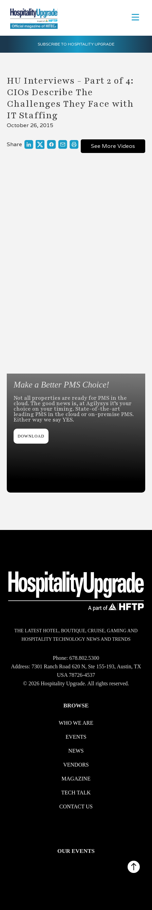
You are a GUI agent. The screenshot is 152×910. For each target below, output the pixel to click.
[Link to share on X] (40, 144)
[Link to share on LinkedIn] (28, 144)
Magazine (75, 779)
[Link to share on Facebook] (51, 144)
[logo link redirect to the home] (32, 18)
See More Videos (113, 146)
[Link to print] (74, 144)
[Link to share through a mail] (62, 144)
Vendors (76, 765)
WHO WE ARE (76, 723)
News (75, 751)
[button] (135, 17)
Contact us (76, 806)
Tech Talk (76, 792)
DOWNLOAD (31, 436)
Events (75, 737)
